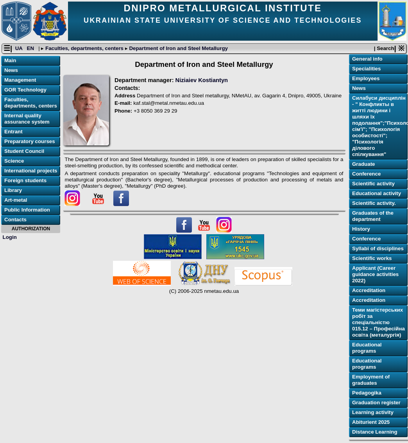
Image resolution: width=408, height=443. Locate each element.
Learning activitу (373, 412)
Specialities (366, 69)
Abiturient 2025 (371, 422)
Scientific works (372, 258)
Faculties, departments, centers (84, 48)
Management (20, 80)
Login (10, 237)
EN (31, 48)
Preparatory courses (29, 141)
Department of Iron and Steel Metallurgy (178, 48)
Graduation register (376, 402)
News (11, 70)
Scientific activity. (374, 203)
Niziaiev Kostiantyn (201, 80)
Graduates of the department (373, 216)
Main (10, 60)
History (361, 229)
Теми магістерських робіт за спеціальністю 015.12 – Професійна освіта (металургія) (378, 322)
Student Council (24, 151)
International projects (30, 171)
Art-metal (15, 200)
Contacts (15, 219)
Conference (366, 174)
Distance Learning (374, 432)
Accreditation (368, 290)
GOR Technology (25, 90)
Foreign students (25, 180)
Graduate (363, 164)
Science (14, 161)
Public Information (27, 210)
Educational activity (376, 193)
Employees (365, 78)
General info (367, 59)
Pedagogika (366, 393)
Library (13, 190)
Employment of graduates (371, 380)
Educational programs (367, 348)
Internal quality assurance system (27, 119)
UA (19, 48)
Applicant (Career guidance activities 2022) (375, 274)
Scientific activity (373, 184)
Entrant (13, 132)
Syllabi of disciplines (378, 248)
